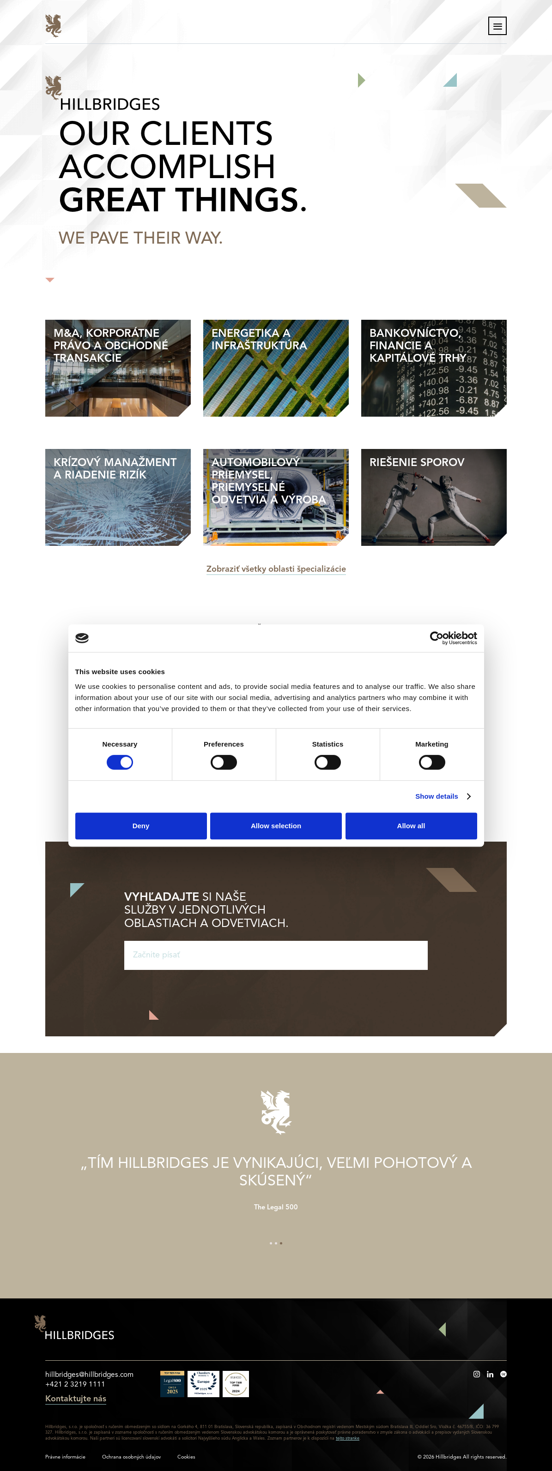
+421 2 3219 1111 (75, 1384)
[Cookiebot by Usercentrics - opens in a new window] (436, 638)
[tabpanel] (276, 1180)
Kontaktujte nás (75, 1399)
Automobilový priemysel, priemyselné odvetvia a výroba (269, 482)
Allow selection (276, 826)
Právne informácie (65, 1457)
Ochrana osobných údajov (131, 1457)
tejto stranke (347, 1438)
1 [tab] (271, 1243)
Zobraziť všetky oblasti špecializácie (276, 570)
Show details (436, 796)
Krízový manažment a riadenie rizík (115, 469)
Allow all (411, 826)
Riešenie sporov (417, 463)
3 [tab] (281, 1243)
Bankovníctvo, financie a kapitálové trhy (418, 347)
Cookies (186, 1457)
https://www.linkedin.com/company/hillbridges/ (490, 1374)
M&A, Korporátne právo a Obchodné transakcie (111, 347)
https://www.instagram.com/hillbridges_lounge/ (476, 1374)
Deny (141, 826)
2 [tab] (276, 1243)
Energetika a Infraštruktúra (259, 340)
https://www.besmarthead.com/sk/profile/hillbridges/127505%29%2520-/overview (503, 1374)
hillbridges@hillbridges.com (89, 1375)
